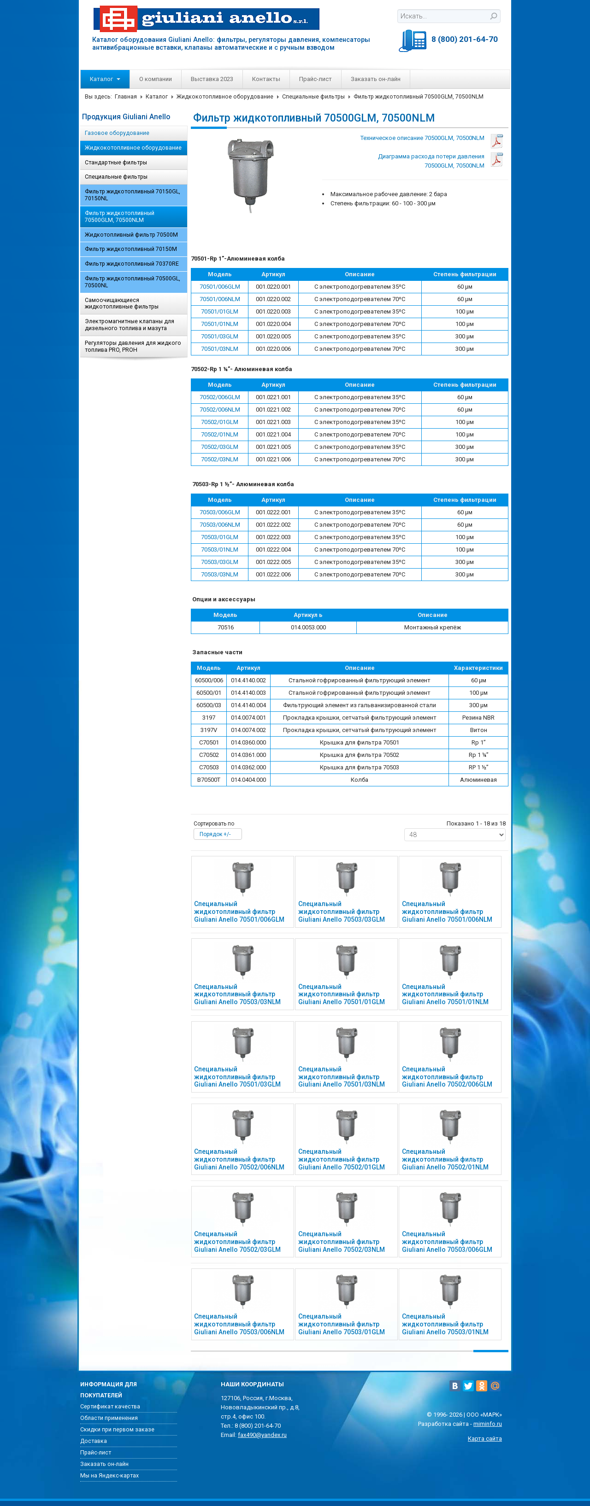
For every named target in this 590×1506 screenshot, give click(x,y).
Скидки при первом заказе (117, 1429)
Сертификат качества (110, 1406)
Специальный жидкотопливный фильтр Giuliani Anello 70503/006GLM (447, 1241)
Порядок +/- (215, 834)
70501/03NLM (219, 348)
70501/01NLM (219, 323)
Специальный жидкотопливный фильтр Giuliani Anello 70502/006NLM (239, 1159)
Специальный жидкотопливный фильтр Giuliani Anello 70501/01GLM (341, 994)
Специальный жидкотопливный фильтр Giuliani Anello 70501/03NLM (341, 1076)
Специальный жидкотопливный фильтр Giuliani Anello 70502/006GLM (447, 1076)
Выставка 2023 (212, 79)
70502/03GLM (219, 446)
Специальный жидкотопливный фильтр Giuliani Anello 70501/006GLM (239, 911)
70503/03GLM (219, 561)
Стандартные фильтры (116, 162)
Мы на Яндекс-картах (109, 1475)
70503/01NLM (219, 549)
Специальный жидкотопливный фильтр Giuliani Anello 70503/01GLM (341, 1324)
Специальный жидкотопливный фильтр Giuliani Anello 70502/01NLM (445, 1159)
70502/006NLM (220, 409)
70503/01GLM (219, 537)
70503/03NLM (219, 574)
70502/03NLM (219, 459)
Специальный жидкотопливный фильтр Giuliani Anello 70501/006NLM (447, 911)
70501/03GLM (219, 336)
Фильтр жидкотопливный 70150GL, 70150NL (132, 195)
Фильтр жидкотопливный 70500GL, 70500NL (132, 282)
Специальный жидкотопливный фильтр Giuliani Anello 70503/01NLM (445, 1324)
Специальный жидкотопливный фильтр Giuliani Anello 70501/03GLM (237, 1076)
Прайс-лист (315, 79)
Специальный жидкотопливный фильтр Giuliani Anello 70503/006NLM (239, 1324)
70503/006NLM (220, 524)
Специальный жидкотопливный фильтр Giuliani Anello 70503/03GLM (341, 911)
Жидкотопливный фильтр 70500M (131, 235)
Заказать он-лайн (376, 79)
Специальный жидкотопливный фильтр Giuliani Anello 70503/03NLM (237, 994)
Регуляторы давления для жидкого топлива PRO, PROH (133, 346)
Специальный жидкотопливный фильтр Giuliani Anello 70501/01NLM (445, 994)
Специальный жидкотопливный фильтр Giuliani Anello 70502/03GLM (237, 1241)
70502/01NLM (219, 434)
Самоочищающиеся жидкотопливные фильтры (122, 303)
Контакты (266, 79)
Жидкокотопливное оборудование (225, 96)
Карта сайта (485, 1438)
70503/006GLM (220, 512)
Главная (126, 96)
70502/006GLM (220, 397)
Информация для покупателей (108, 1390)
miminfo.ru (487, 1423)
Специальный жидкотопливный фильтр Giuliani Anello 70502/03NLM (341, 1241)
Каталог (105, 79)
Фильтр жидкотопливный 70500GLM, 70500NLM (119, 216)
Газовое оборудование (117, 133)
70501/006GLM (220, 286)
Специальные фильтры (313, 96)
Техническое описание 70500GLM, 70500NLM (422, 137)
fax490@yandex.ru (262, 1434)
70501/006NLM (220, 299)
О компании (155, 79)
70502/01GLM (219, 422)
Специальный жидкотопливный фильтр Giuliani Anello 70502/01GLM (341, 1159)
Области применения (109, 1418)
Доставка (93, 1441)
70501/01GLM (219, 311)
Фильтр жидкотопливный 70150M (131, 249)
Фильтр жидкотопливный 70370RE (132, 264)
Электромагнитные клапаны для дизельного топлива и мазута (129, 324)
